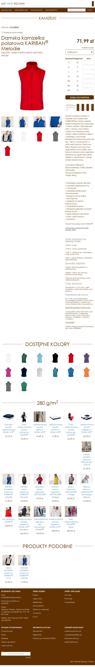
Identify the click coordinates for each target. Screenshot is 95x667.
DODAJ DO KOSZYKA (79, 97)
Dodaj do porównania (13, 32)
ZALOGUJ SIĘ (6, 10)
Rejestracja (37, 602)
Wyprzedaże (70, 602)
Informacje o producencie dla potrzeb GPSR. (76, 229)
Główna (4, 27)
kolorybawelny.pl (72, 638)
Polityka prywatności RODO (44, 638)
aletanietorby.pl (71, 642)
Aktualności (37, 631)
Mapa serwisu (7, 645)
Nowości (68, 595)
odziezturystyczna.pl (73, 631)
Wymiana (37, 613)
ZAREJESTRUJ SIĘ (21, 10)
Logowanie (37, 598)
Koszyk (35, 595)
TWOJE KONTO (36, 10)
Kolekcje (4, 638)
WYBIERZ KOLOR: (87, 48)
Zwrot (35, 616)
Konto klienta (38, 606)
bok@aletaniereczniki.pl (11, 597)
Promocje (68, 598)
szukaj (89, 10)
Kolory (3, 635)
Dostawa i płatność (41, 609)
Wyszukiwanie (7, 631)
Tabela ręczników (8, 642)
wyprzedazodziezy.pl (73, 635)
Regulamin (37, 635)
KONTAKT (77, 328)
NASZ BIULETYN (51, 10)
